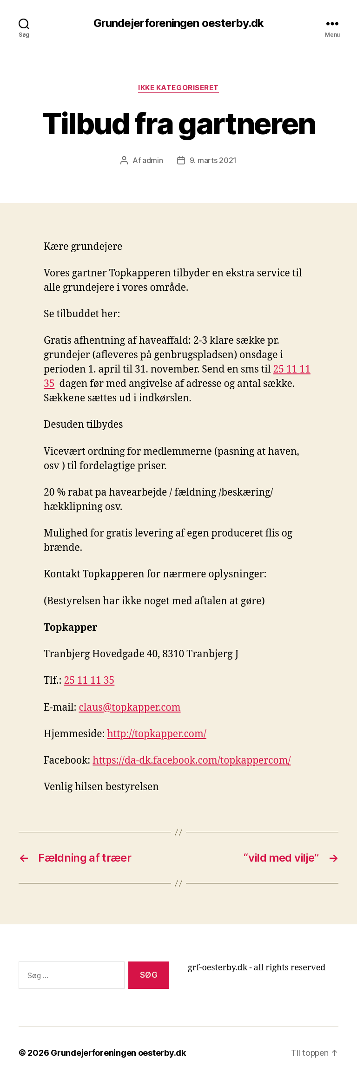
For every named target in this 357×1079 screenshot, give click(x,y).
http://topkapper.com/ (156, 734)
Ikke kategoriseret (178, 88)
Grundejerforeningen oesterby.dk (178, 23)
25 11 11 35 (89, 680)
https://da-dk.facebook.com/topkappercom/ (192, 760)
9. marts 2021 (213, 160)
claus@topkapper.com (130, 707)
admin (152, 160)
